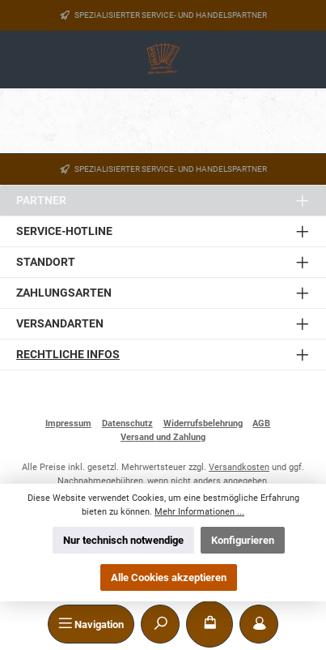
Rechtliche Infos (68, 354)
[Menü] (91, 624)
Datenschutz (127, 423)
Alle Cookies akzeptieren (169, 577)
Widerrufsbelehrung (203, 423)
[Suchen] (160, 624)
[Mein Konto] (258, 624)
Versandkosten (239, 467)
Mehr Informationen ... (199, 512)
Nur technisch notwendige (123, 540)
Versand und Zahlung (163, 437)
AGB (261, 423)
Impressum (68, 423)
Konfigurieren (242, 540)
